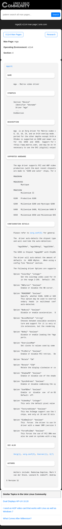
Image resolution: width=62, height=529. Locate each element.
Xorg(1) (17, 454)
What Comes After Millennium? (17, 518)
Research (51, 34)
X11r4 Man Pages (13, 34)
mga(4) (9, 66)
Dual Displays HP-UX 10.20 (16, 501)
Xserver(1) (42, 454)
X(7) (52, 454)
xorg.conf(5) (36, 233)
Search (55, 14)
